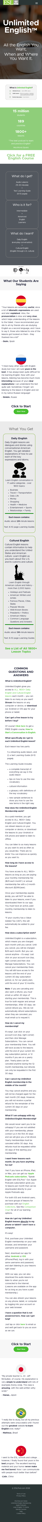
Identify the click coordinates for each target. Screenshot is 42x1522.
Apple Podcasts (21, 1505)
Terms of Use (21, 1494)
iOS (24, 1256)
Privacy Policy (21, 1496)
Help (21, 1511)
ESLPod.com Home (21, 1501)
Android (15, 1256)
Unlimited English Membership (21, 1503)
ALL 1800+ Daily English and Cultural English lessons (18, 693)
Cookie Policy (21, 1513)
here (22, 1324)
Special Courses (21, 1509)
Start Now (21, 411)
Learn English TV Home (21, 1507)
